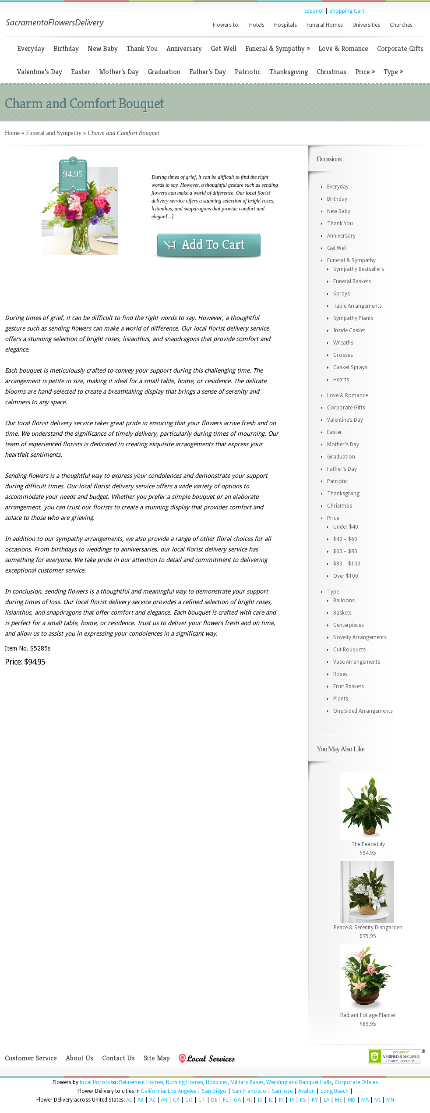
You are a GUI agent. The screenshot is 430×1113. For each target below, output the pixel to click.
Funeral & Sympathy (277, 48)
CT (201, 1100)
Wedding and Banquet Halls (299, 1082)
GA (237, 1100)
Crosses (343, 355)
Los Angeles (182, 1091)
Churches (401, 25)
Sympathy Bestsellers (358, 269)
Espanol (314, 11)
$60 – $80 (345, 551)
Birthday (66, 48)
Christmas (331, 71)
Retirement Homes (141, 1082)
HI (249, 1100)
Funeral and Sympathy (53, 133)
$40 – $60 (345, 539)
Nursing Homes (184, 1082)
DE (214, 1100)
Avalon (306, 1091)
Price (365, 71)
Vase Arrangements (356, 662)
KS (303, 1100)
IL (270, 1100)
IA (291, 1100)
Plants (340, 699)
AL (129, 1100)
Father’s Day (207, 71)
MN (390, 1100)
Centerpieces (348, 625)
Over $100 (345, 576)
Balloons (344, 600)
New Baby (103, 48)
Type (393, 71)
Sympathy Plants (353, 318)
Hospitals (285, 25)
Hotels (256, 25)
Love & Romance (343, 48)
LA (326, 1100)
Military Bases (247, 1082)
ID (260, 1100)
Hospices (217, 1082)
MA (365, 1100)
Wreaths (343, 343)
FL (225, 1100)
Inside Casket (349, 330)
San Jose (282, 1091)
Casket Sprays (350, 367)
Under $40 (345, 527)
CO (189, 1100)
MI (377, 1100)
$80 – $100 (346, 564)
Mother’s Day (119, 71)
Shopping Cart (346, 11)
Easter (80, 71)
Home (12, 133)
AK (140, 1100)
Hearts (341, 380)
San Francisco (249, 1091)
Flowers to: (226, 25)
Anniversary (184, 48)
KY (315, 1100)
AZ (152, 1100)
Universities (366, 25)
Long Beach (335, 1091)
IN (281, 1100)
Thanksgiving (288, 71)
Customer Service (31, 1058)
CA (176, 1100)
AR (164, 1100)
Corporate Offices (356, 1082)
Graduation (164, 71)
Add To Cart (213, 244)
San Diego (214, 1091)
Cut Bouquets (349, 650)
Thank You (142, 48)
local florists (95, 1082)
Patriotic (248, 71)
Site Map (157, 1058)
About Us (79, 1058)
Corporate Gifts (400, 48)
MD (352, 1100)
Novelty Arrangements (360, 637)
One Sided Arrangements (363, 711)
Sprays (341, 294)
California (153, 1091)
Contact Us (118, 1058)
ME (338, 1100)
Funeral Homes (325, 25)
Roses (340, 674)
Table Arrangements (357, 306)
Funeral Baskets (352, 281)
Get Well (223, 48)
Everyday (31, 48)
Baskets (342, 613)
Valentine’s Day (39, 71)
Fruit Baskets (348, 686)
